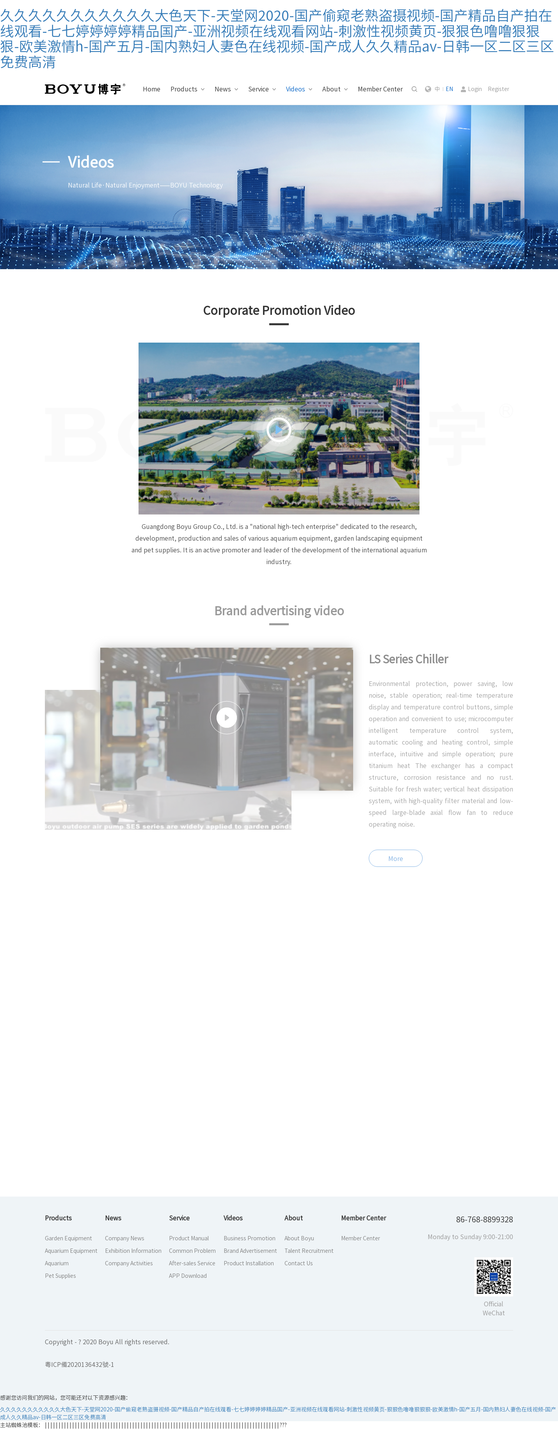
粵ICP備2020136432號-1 (79, 1364)
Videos (295, 89)
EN (449, 89)
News (223, 89)
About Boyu (299, 1238)
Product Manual (189, 1238)
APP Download (188, 1276)
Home (151, 89)
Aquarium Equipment (71, 1251)
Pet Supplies (60, 1276)
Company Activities (129, 1263)
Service (258, 89)
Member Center (380, 89)
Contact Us (298, 1263)
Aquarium (57, 1263)
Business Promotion (249, 1238)
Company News (124, 1238)
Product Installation (249, 1263)
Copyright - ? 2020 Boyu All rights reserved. (107, 1342)
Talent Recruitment (309, 1251)
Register (498, 89)
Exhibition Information (133, 1251)
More (395, 865)
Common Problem (192, 1251)
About (331, 89)
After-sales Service (192, 1263)
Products (184, 89)
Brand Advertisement (250, 1251)
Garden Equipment (68, 1238)
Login (475, 89)
